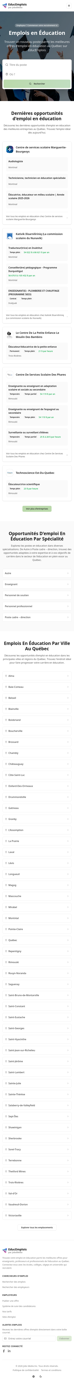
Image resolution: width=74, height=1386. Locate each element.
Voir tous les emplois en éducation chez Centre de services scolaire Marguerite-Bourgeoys (37, 218)
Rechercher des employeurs (15, 1287)
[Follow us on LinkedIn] (9, 1351)
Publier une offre (10, 1300)
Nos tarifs (7, 1311)
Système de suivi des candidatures (19, 1306)
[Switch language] (33, 1376)
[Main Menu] (69, 5)
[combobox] (37, 74)
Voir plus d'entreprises (37, 508)
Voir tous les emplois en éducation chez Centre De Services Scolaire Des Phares (37, 455)
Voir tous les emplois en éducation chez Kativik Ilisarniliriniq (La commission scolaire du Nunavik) (37, 316)
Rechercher (37, 83)
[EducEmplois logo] (14, 5)
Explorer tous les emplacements (37, 1227)
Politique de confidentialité (26, 1370)
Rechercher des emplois (14, 1281)
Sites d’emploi (9, 1316)
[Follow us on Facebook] (3, 1351)
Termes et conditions (51, 1370)
